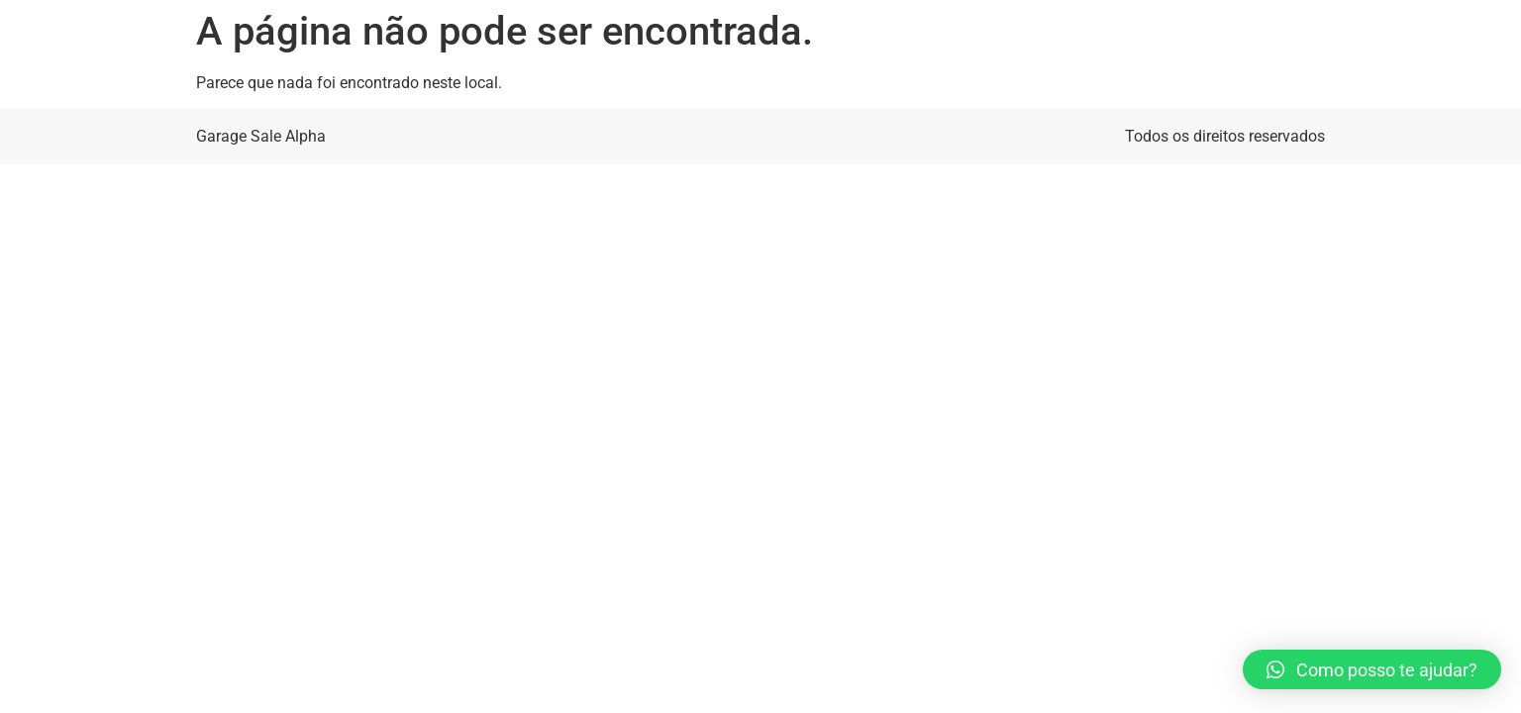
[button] (1372, 669)
